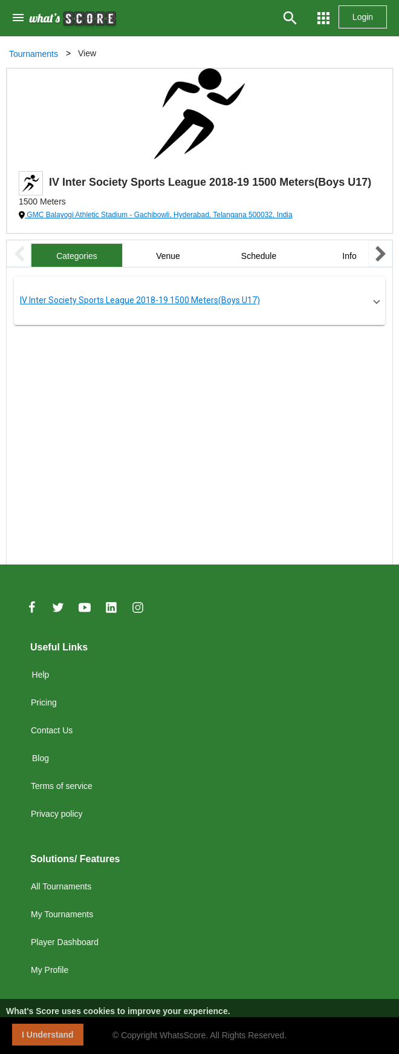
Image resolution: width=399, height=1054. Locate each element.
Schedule (258, 256)
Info (349, 256)
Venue (168, 256)
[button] (199, 301)
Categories (76, 256)
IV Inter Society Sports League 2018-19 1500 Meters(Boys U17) (140, 300)
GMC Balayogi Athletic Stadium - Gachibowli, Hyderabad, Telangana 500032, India (159, 215)
